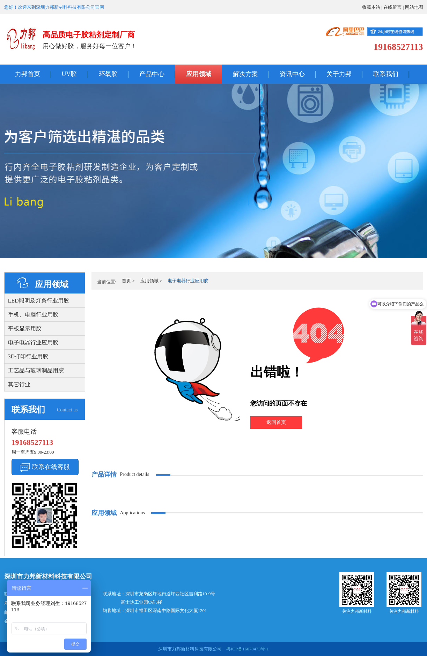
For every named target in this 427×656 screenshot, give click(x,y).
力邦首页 (27, 73)
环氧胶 (108, 73)
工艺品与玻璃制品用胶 (36, 370)
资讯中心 (292, 73)
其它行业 (19, 384)
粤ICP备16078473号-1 (247, 648)
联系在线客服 (51, 466)
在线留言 (392, 7)
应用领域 (198, 73)
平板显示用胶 (25, 328)
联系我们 (385, 73)
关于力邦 (339, 73)
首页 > (128, 280)
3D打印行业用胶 (28, 356)
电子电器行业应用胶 (33, 342)
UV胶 (69, 73)
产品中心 (151, 73)
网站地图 (414, 7)
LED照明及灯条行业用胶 (38, 301)
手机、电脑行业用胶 (33, 315)
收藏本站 (371, 7)
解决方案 (245, 73)
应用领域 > (151, 280)
